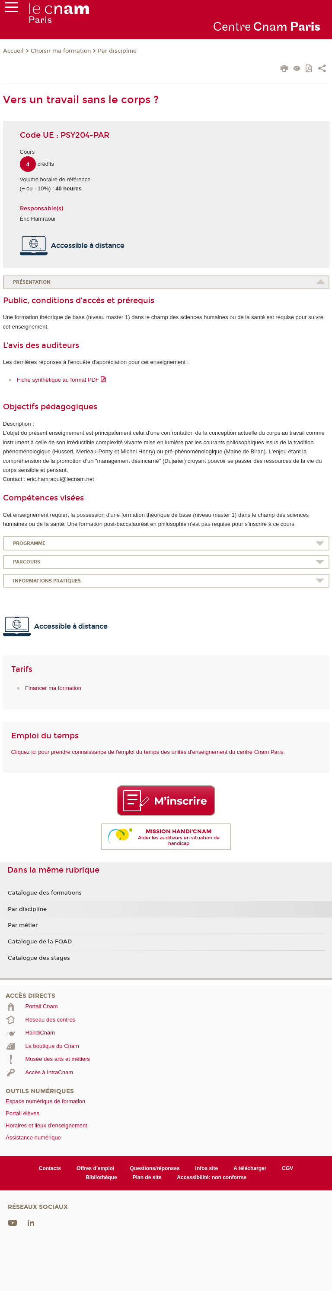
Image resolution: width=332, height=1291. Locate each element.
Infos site (206, 1168)
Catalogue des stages (39, 958)
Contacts (50, 1168)
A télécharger (249, 1168)
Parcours (26, 562)
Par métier (23, 925)
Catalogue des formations (45, 892)
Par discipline (117, 50)
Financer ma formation (53, 688)
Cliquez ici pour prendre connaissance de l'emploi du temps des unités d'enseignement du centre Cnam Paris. (148, 752)
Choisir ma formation (61, 50)
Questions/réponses (154, 1168)
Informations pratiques (47, 581)
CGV (287, 1168)
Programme (29, 543)
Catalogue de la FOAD (40, 941)
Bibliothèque (101, 1177)
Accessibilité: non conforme (211, 1177)
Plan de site (147, 1177)
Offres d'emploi (95, 1168)
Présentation (32, 282)
